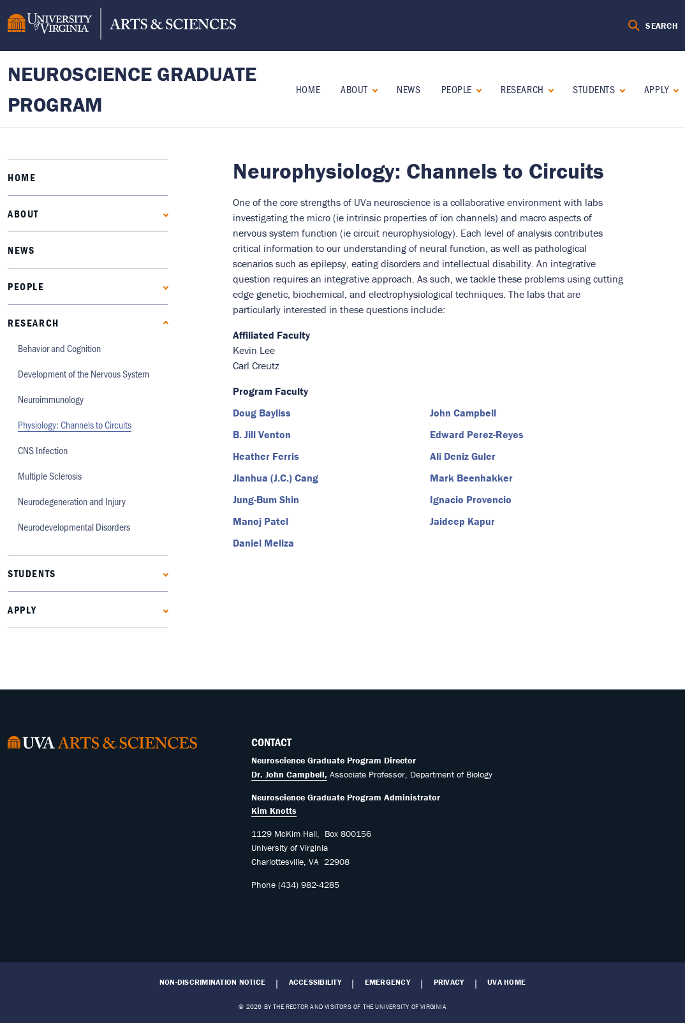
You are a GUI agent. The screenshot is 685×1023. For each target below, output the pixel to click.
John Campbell (463, 412)
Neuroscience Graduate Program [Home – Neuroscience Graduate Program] (132, 89)
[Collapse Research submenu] (548, 89)
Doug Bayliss (262, 412)
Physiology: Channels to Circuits (74, 424)
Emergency (387, 982)
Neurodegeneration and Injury (72, 501)
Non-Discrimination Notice (212, 982)
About (354, 89)
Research (522, 89)
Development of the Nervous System (83, 373)
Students (594, 89)
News (408, 89)
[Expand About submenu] (372, 89)
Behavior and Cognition (59, 348)
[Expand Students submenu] (619, 89)
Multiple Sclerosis (50, 475)
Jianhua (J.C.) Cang (275, 477)
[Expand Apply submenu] (673, 89)
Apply (656, 89)
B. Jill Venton (262, 434)
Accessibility (315, 982)
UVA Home (506, 982)
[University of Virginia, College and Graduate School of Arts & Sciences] (122, 25)
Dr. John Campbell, (289, 774)
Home (308, 89)
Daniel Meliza (263, 542)
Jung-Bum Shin (266, 499)
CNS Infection (43, 450)
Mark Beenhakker (471, 477)
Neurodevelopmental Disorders (74, 526)
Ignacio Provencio (471, 499)
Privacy (449, 982)
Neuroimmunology (51, 399)
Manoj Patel (260, 521)
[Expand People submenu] (476, 89)
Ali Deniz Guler (463, 456)
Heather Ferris (266, 456)
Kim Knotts (274, 810)
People (456, 89)
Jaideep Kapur (462, 521)
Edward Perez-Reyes (477, 434)
